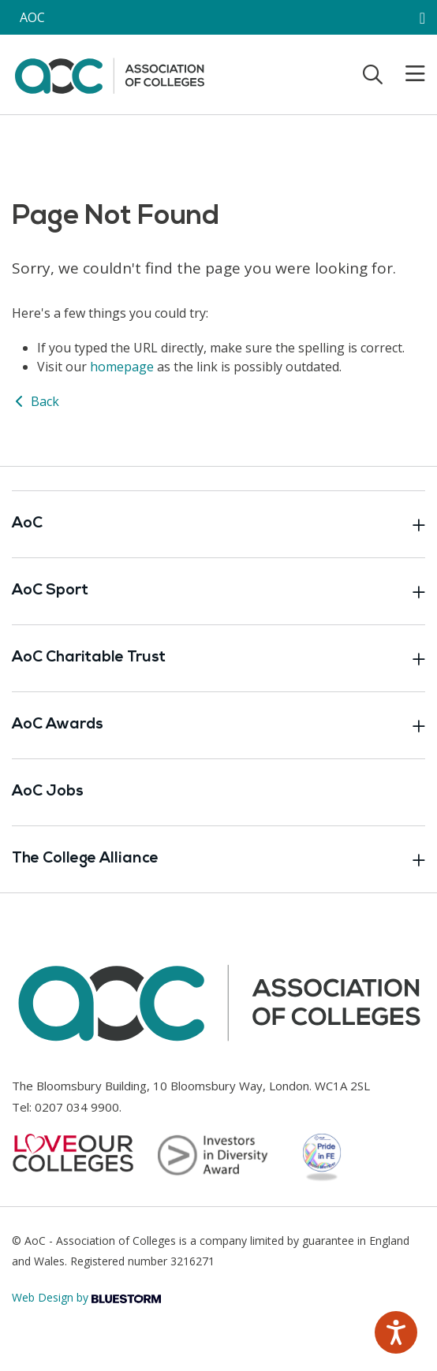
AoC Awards (218, 725)
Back (35, 401)
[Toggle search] (373, 74)
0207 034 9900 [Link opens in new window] (77, 1107)
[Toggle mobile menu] (405, 74)
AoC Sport (218, 591)
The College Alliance (218, 859)
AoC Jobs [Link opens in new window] (48, 791)
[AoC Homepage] (109, 73)
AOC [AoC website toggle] (32, 17)
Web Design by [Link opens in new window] (86, 1297)
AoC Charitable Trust (218, 658)
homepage (122, 366)
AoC (218, 524)
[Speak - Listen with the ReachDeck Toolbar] (396, 1332)
